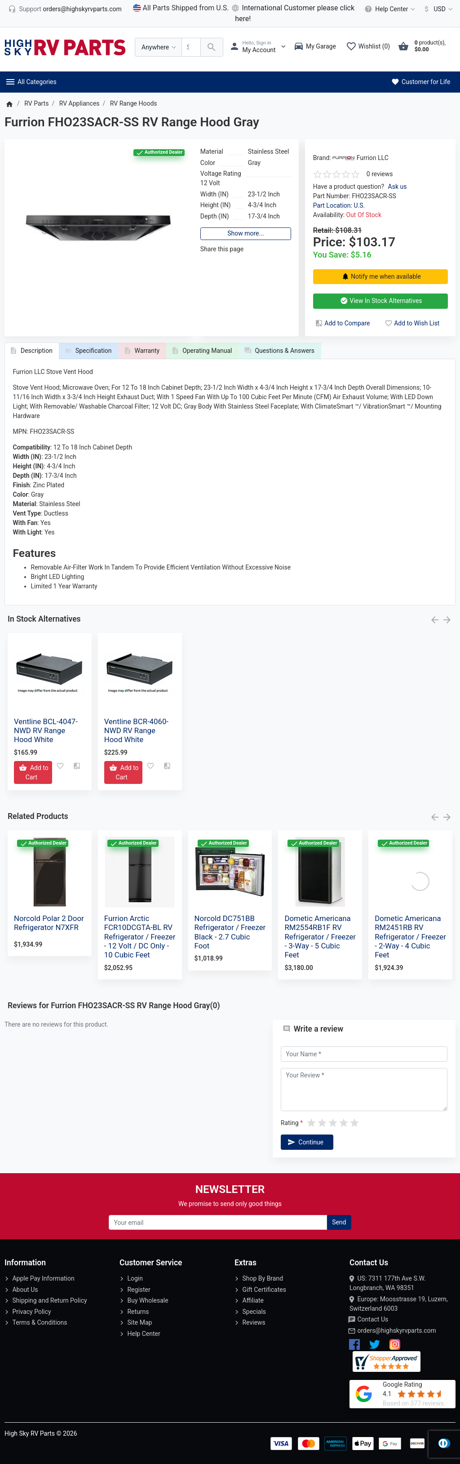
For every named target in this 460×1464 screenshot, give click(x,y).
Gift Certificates (264, 1289)
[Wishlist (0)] (370, 47)
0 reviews (380, 174)
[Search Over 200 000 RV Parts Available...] (191, 47)
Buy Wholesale (147, 1300)
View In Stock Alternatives (380, 300)
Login (135, 1278)
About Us (25, 1289)
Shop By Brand (262, 1278)
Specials (254, 1311)
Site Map (139, 1322)
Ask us (397, 186)
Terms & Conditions (39, 1322)
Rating (290, 1122)
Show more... (245, 233)
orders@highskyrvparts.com (396, 1330)
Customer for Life (420, 81)
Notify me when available (380, 276)
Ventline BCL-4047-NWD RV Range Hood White (46, 730)
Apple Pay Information (43, 1278)
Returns (138, 1311)
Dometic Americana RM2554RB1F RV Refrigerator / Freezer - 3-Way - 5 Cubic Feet (320, 936)
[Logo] (65, 46)
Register (138, 1289)
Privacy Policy (31, 1311)
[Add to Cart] (33, 772)
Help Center (143, 1333)
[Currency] (436, 9)
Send (339, 1222)
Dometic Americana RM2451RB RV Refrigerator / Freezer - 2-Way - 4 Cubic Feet (410, 936)
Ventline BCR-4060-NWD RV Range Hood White (136, 730)
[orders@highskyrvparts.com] (64, 9)
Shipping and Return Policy (49, 1300)
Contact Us (372, 1319)
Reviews (253, 1322)
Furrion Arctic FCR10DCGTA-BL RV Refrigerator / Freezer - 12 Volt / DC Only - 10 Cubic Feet (140, 936)
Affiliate (253, 1300)
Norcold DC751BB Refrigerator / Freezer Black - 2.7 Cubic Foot (230, 932)
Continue (304, 1142)
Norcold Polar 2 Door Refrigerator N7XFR (49, 923)
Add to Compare (342, 323)
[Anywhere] (158, 47)
